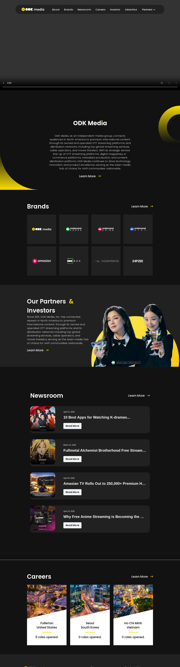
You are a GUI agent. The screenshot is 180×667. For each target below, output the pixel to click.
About (56, 9)
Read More (72, 426)
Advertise (131, 9)
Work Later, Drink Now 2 (128, 362)
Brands (68, 9)
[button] (148, 9)
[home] (33, 9)
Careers (101, 9)
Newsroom (84, 9)
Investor (115, 9)
